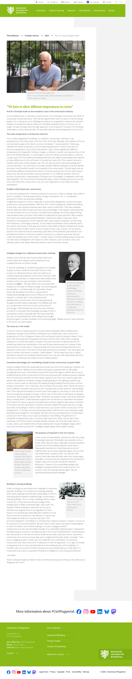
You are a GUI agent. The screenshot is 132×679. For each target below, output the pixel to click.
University (41, 10)
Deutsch (108, 2)
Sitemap (86, 672)
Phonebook (53, 2)
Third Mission (85, 10)
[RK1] (19, 284)
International (99, 10)
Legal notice (43, 672)
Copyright (61, 672)
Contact (10, 653)
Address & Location (56, 654)
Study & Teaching (56, 10)
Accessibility (76, 672)
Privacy (52, 672)
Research (71, 10)
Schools (111, 10)
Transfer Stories (32, 35)
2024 (47, 35)
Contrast (40, 2)
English (121, 2)
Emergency (79, 2)
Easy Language (94, 2)
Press (68, 672)
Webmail (67, 2)
